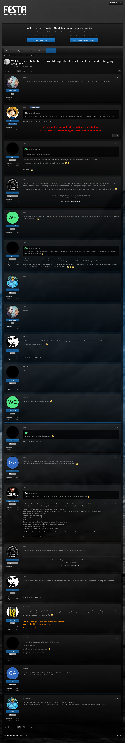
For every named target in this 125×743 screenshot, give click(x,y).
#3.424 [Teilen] (117, 179)
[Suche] (120, 2)
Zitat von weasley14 (33, 149)
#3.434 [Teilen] (117, 488)
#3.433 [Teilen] (117, 457)
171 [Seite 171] (15, 71)
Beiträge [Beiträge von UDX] (8, 166)
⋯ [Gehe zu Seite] (11, 71)
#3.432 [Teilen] (117, 427)
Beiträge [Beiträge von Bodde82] (8, 298)
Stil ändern (117, 735)
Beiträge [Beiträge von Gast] (8, 480)
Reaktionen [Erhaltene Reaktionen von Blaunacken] (9, 97)
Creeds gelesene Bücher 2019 (32, 357)
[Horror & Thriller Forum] (15, 10)
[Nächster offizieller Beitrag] (117, 135)
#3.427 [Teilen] (117, 276)
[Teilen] (119, 71)
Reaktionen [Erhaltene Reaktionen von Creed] (9, 357)
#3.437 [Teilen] (117, 607)
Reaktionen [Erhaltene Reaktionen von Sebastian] (9, 199)
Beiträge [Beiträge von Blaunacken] (8, 99)
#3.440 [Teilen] (117, 698)
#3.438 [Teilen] (117, 638)
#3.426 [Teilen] (117, 243)
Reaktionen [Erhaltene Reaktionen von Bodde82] (9, 296)
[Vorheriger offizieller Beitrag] (114, 135)
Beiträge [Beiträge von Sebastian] (8, 201)
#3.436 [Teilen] (117, 577)
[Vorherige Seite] (5, 71)
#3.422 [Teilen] (117, 107)
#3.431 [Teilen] (117, 397)
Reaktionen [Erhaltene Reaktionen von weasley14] (9, 232)
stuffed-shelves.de (74, 201)
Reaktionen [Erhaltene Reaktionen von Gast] (9, 477)
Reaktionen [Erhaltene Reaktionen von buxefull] (9, 627)
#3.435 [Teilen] (117, 546)
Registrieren (113, 2)
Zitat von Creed (32, 493)
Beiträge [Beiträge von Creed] (8, 359)
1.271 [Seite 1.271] (31, 71)
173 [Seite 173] (23, 71)
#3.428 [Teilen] (117, 307)
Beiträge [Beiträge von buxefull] (8, 629)
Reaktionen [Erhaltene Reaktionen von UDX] (9, 163)
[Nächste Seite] (36, 71)
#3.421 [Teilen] (117, 77)
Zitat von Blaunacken (34, 113)
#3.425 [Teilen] (117, 212)
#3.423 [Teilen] (117, 144)
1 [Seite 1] (8, 71)
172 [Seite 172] (19, 71)
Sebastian (28, 532)
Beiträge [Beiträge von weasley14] (8, 234)
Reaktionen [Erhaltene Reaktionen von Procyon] (9, 127)
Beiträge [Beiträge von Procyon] (8, 129)
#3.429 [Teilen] (117, 337)
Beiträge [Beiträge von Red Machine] (8, 510)
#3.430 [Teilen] (117, 367)
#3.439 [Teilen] (117, 668)
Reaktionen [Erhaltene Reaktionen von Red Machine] (9, 507)
